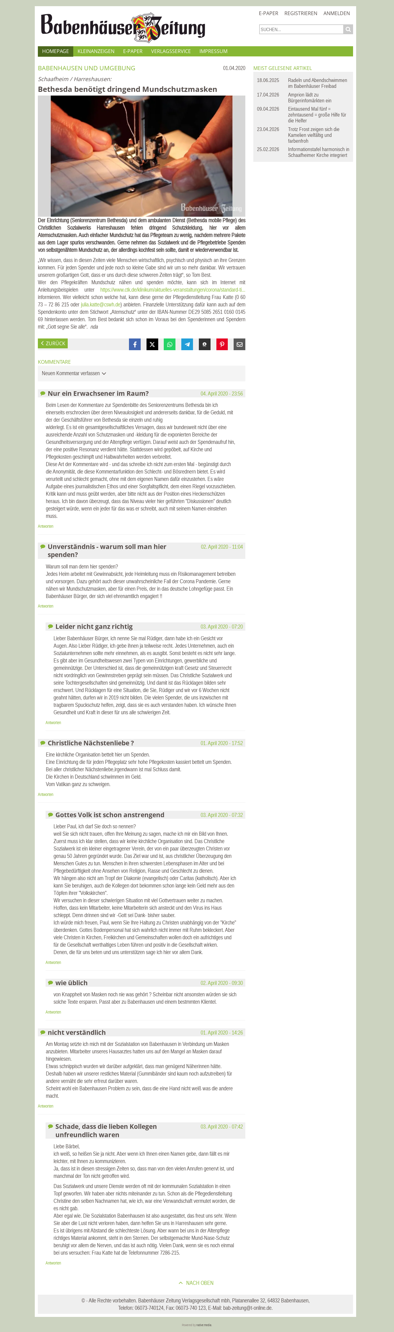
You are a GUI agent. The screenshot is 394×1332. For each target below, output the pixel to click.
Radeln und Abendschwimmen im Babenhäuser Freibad (317, 83)
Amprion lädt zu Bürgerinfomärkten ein (310, 98)
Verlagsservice (171, 51)
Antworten (45, 526)
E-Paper (268, 13)
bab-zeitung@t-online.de (247, 1308)
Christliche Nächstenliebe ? (91, 742)
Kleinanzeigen (96, 51)
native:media (203, 1325)
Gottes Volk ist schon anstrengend (109, 814)
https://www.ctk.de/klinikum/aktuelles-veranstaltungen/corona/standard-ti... (172, 289)
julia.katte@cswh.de (100, 304)
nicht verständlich (77, 1032)
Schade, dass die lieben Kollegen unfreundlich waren (106, 1130)
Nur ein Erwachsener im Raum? (98, 393)
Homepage (55, 51)
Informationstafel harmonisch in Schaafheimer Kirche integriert (318, 152)
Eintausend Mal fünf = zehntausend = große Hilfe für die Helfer (317, 115)
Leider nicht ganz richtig (94, 626)
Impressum (213, 51)
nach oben (199, 1283)
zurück (55, 343)
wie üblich (71, 982)
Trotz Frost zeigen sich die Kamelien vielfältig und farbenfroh (314, 135)
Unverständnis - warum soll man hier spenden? (107, 550)
